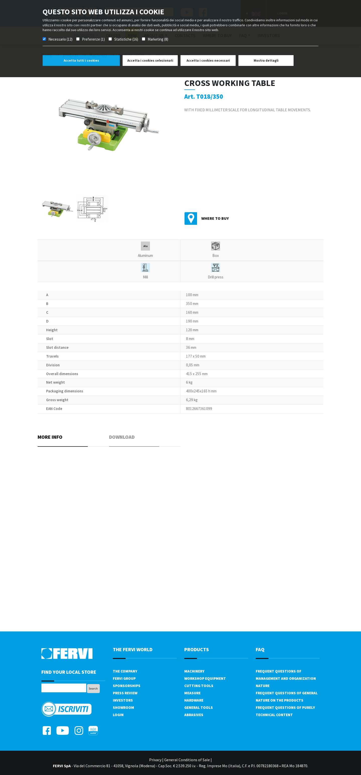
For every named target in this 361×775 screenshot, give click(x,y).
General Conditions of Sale (187, 759)
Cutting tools (198, 685)
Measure (192, 693)
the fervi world (132, 649)
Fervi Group (124, 678)
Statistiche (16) (126, 39)
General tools (198, 707)
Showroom (123, 707)
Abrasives (193, 714)
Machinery (194, 671)
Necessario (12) (60, 39)
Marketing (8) (158, 39)
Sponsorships (126, 685)
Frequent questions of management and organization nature (286, 678)
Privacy (155, 759)
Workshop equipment (205, 678)
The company (125, 671)
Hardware (193, 700)
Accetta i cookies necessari (208, 60)
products (196, 649)
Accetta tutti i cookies (81, 60)
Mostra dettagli (266, 60)
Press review (125, 693)
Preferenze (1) (93, 39)
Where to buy (215, 218)
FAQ (260, 649)
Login (118, 714)
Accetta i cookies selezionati (150, 60)
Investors (123, 700)
